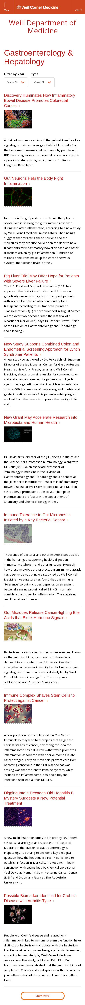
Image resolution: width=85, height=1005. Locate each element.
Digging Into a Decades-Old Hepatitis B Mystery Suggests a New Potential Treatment (39, 798)
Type (34, 74)
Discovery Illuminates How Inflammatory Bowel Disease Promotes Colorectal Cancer (39, 100)
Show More (42, 995)
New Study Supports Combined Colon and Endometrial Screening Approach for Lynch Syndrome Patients (42, 349)
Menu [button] (7, 10)
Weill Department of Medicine (42, 27)
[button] (78, 7)
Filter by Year (14, 74)
